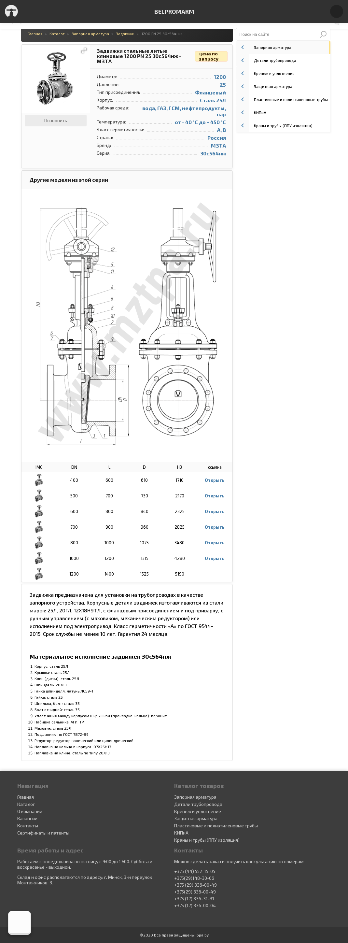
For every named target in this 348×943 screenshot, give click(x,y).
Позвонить (55, 120)
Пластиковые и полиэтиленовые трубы (282, 99)
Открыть (215, 480)
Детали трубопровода (266, 60)
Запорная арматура (263, 47)
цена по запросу (208, 56)
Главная (25, 797)
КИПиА (251, 112)
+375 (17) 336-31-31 (194, 898)
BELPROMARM (174, 11)
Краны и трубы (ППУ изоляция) (274, 125)
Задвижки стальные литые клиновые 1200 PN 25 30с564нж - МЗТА (139, 56)
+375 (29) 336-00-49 (195, 885)
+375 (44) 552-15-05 (194, 871)
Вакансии (27, 818)
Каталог (26, 804)
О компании (29, 811)
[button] (84, 50)
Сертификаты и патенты (43, 833)
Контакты (27, 825)
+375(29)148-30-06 (194, 878)
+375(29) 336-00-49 (195, 891)
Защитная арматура (264, 86)
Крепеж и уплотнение (265, 73)
